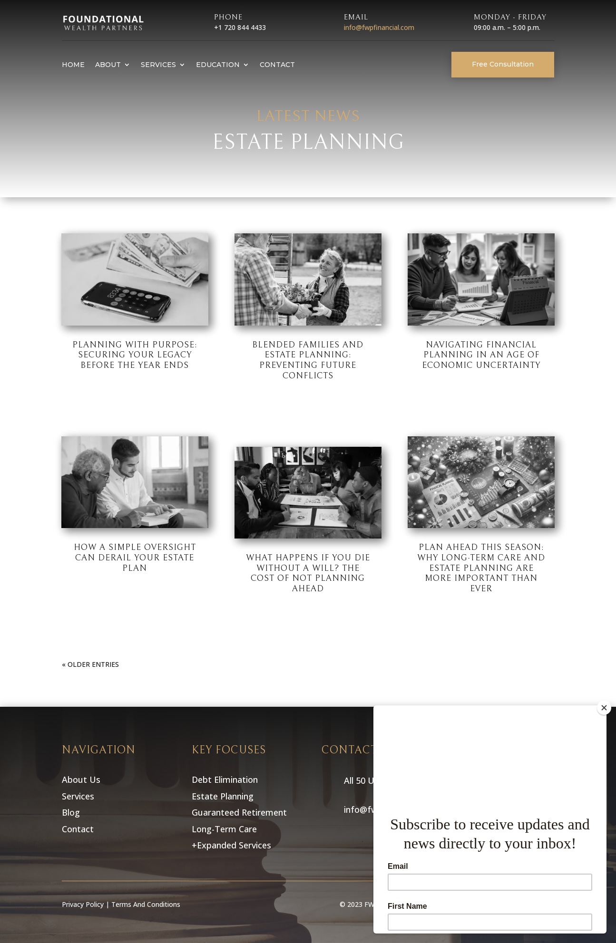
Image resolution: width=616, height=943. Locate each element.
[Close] (604, 708)
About (108, 64)
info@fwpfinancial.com (379, 27)
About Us (81, 779)
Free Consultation (503, 64)
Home (73, 64)
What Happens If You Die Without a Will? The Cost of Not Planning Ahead (308, 573)
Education (218, 64)
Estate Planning (224, 796)
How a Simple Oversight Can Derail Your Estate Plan (135, 557)
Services (158, 64)
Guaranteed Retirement (240, 812)
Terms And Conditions (145, 904)
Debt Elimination (226, 779)
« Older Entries (90, 664)
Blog (71, 812)
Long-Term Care (225, 829)
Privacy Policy (83, 904)
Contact (277, 64)
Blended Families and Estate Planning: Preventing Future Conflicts (307, 360)
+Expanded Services (231, 845)
